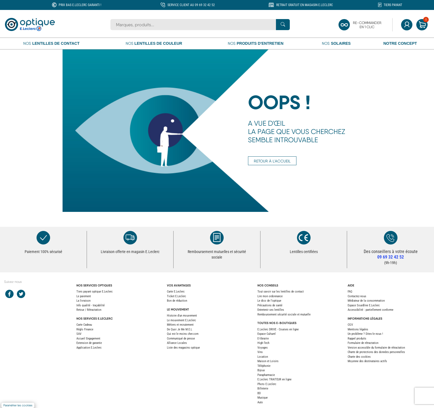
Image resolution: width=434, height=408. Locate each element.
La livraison (83, 300)
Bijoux (261, 370)
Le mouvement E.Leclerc (181, 320)
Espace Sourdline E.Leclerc (364, 305)
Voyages (262, 347)
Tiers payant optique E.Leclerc (94, 291)
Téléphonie (263, 366)
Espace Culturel (266, 334)
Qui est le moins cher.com (182, 334)
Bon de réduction (177, 300)
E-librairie (263, 338)
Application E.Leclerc (89, 347)
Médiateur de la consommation (366, 300)
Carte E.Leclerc (176, 291)
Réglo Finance (84, 329)
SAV (78, 334)
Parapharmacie (266, 375)
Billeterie (262, 388)
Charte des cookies (359, 357)
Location (262, 357)
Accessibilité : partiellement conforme (370, 310)
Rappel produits (357, 338)
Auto (260, 402)
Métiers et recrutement (180, 325)
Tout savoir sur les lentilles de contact (280, 291)
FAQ (350, 291)
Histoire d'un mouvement (182, 315)
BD (259, 393)
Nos (51, 43)
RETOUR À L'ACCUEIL (272, 161)
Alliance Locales (177, 343)
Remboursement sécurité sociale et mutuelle (284, 314)
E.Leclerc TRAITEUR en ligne (274, 379)
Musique (262, 397)
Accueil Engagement (88, 338)
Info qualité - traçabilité (90, 305)
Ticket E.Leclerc (176, 296)
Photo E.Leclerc (266, 384)
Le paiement (83, 296)
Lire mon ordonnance (270, 296)
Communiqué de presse (181, 338)
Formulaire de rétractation (363, 343)
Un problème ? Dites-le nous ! (365, 334)
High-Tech (263, 343)
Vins (260, 352)
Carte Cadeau (84, 325)
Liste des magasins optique (183, 347)
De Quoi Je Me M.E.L (179, 329)
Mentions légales (358, 329)
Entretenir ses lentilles (270, 310)
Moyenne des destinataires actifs (367, 361)
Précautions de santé (269, 305)
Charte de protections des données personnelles (376, 352)
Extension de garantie (89, 343)
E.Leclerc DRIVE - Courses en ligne (278, 329)
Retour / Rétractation (88, 310)
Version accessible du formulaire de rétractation (376, 347)
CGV (350, 325)
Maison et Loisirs (267, 361)
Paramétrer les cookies (17, 405)
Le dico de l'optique (269, 300)
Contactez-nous (357, 296)
